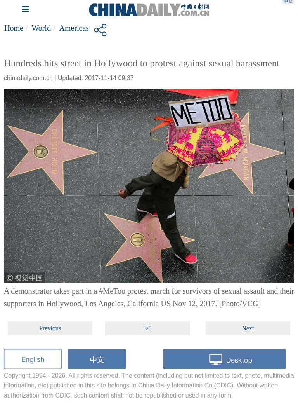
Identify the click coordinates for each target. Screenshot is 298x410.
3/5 (147, 328)
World (41, 28)
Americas (74, 28)
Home (13, 28)
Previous (50, 328)
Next (248, 328)
